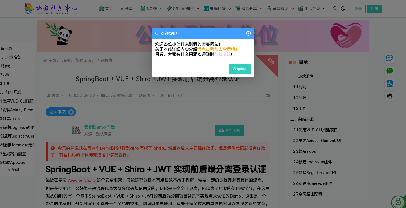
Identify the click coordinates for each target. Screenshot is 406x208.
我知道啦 (240, 69)
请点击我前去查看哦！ (218, 49)
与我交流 (222, 54)
